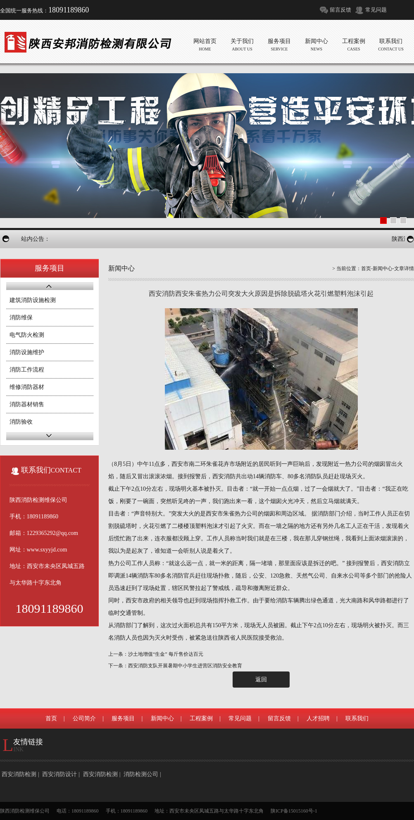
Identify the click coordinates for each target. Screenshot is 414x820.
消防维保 (21, 317)
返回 (261, 679)
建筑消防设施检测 (33, 300)
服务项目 (123, 718)
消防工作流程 (27, 370)
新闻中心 (383, 268)
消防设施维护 (27, 352)
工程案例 (201, 718)
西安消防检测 (19, 774)
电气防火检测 (27, 335)
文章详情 (404, 268)
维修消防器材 (27, 387)
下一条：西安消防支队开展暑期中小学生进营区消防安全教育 (175, 666)
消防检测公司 (141, 774)
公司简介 (84, 718)
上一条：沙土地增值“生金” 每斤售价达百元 (155, 654)
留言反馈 (340, 10)
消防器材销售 (27, 404)
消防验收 (21, 422)
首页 (366, 268)
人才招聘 (318, 718)
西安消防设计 (59, 774)
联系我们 (357, 718)
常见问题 (376, 10)
